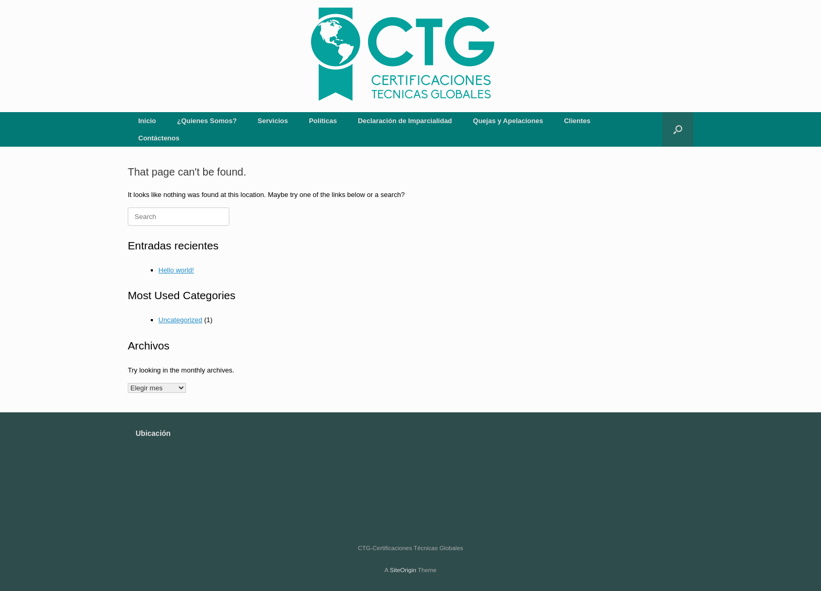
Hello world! (176, 270)
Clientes (577, 121)
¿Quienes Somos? (207, 121)
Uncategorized (181, 320)
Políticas (323, 121)
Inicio (147, 121)
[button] (677, 129)
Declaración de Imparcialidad (405, 121)
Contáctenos (159, 138)
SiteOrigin (403, 570)
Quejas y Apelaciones (508, 121)
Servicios (273, 121)
